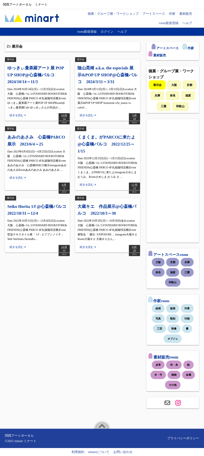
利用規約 (78, 452)
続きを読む (18, 115)
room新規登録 (168, 23)
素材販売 (185, 13)
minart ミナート (25, 441)
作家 (172, 13)
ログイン (107, 31)
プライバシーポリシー (183, 438)
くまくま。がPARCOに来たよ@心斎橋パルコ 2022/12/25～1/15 (106, 144)
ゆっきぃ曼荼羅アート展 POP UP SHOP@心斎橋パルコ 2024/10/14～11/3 (35, 75)
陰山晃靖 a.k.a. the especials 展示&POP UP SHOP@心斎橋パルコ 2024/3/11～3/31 (107, 75)
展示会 (10, 59)
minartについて (98, 452)
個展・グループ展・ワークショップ (113, 13)
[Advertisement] (172, 181)
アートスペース (154, 13)
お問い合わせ (122, 452)
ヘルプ (187, 23)
